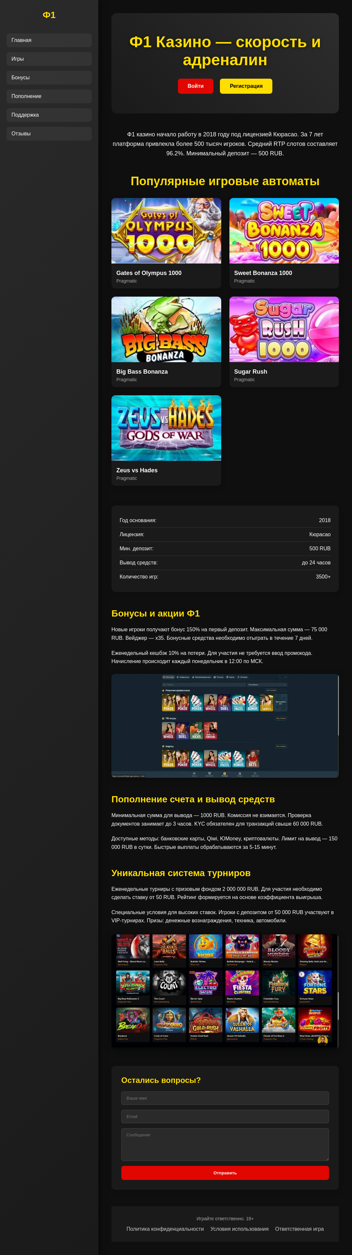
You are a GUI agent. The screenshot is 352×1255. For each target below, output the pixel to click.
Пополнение (26, 96)
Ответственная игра (299, 1229)
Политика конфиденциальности (165, 1229)
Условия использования (239, 1229)
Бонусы (20, 77)
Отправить (225, 1172)
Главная (21, 40)
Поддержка (25, 115)
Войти (196, 86)
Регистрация (246, 86)
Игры (17, 59)
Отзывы (21, 133)
